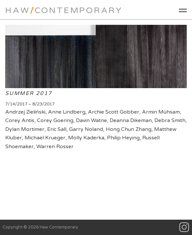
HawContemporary (63, 10)
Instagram (184, 227)
